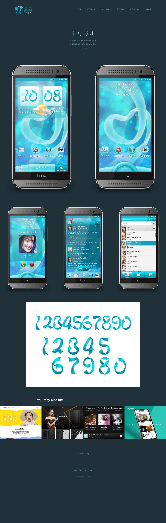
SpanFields (134, 9)
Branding (91, 9)
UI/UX (78, 9)
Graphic (120, 9)
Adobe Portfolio (87, 477)
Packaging (106, 9)
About (148, 9)
